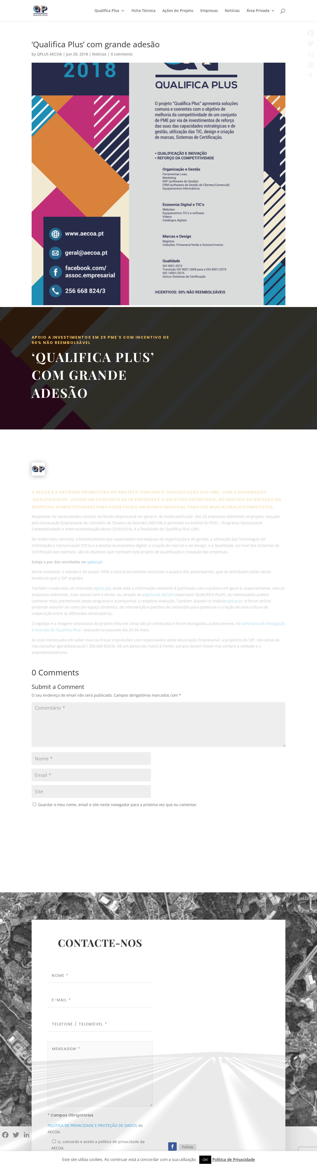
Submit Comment (258, 818)
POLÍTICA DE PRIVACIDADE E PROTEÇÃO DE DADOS (92, 1127)
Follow (187, 1149)
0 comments (122, 54)
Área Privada (258, 11)
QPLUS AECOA (49, 54)
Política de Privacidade (233, 1159)
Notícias (232, 11)
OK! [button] (205, 1159)
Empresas (209, 11)
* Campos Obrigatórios (70, 1117)
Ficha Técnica (143, 11)
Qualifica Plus (107, 11)
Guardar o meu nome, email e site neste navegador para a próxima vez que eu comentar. (117, 804)
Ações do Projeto (177, 11)
